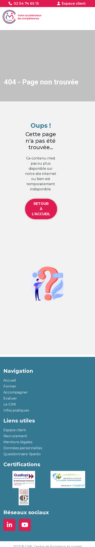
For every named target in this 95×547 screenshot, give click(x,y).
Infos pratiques (16, 410)
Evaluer (10, 398)
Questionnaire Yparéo (22, 454)
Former (9, 386)
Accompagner (15, 392)
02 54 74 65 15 (26, 4)
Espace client (74, 4)
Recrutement (15, 436)
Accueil (9, 380)
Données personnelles (22, 448)
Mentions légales (17, 442)
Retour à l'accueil (41, 209)
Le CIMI (9, 404)
